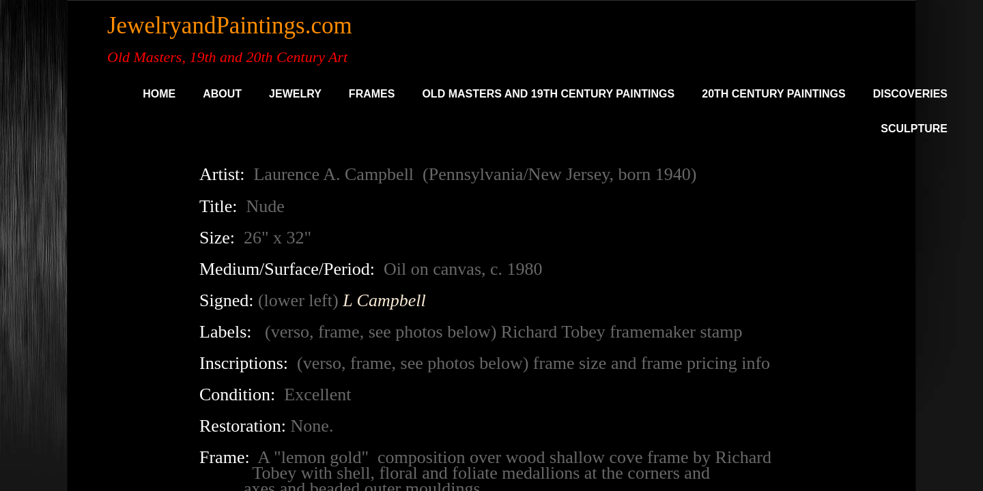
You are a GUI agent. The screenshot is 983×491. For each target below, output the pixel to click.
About (222, 94)
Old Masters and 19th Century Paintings (548, 94)
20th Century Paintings (773, 94)
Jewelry (295, 94)
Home (159, 94)
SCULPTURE (914, 128)
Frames (372, 94)
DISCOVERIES (910, 94)
